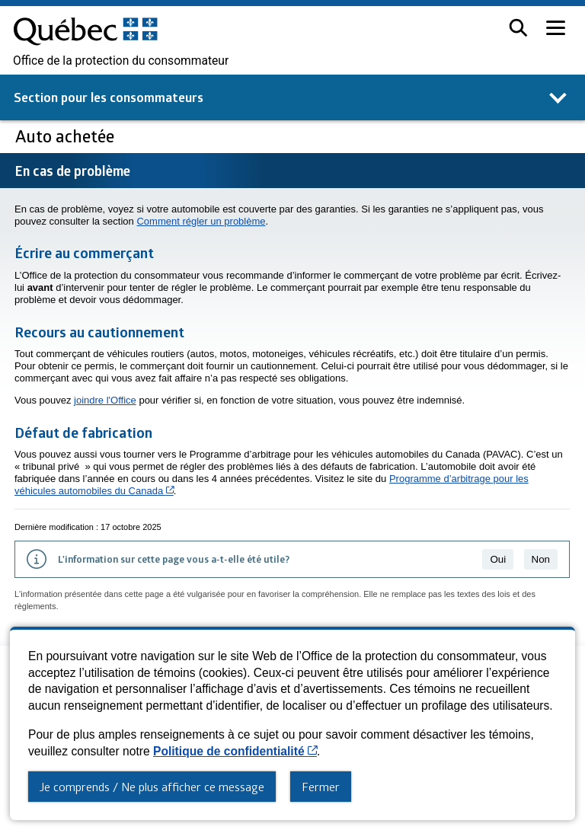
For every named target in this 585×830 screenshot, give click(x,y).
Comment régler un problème (200, 221)
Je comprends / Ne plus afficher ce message (152, 786)
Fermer (321, 786)
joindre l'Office (105, 400)
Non (541, 559)
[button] (518, 28)
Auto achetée (66, 136)
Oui (498, 559)
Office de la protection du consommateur (121, 61)
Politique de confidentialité (235, 751)
